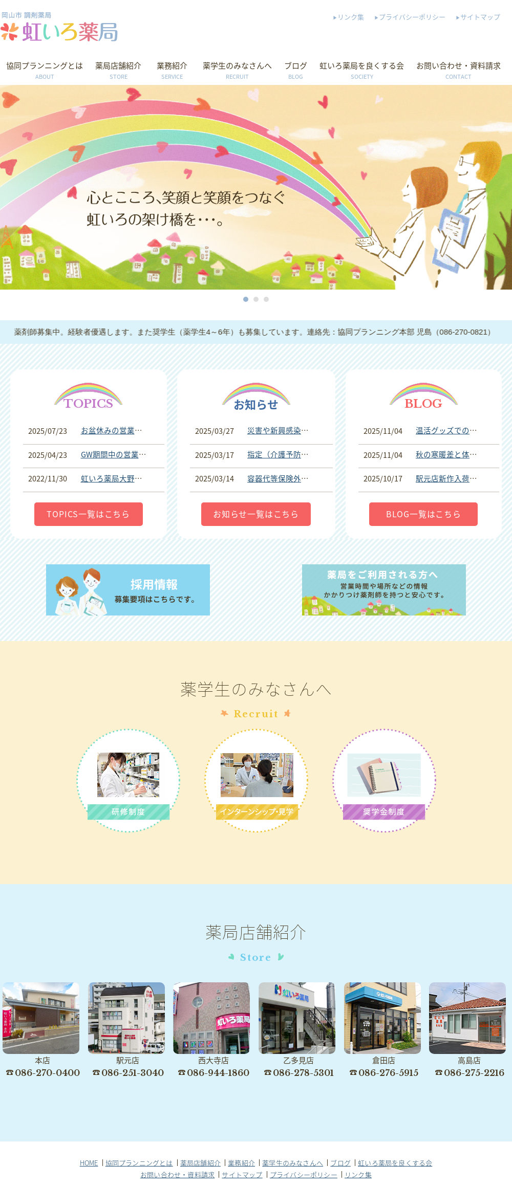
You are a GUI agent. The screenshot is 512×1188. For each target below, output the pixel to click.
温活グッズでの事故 (450, 430)
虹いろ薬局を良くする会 (361, 71)
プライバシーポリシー (412, 16)
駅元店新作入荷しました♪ (460, 478)
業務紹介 (172, 71)
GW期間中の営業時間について (133, 454)
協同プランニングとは (44, 71)
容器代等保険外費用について (297, 478)
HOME (89, 1163)
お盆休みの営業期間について (131, 430)
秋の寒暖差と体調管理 (454, 454)
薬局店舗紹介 (118, 71)
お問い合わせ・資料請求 (458, 71)
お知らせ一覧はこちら (256, 514)
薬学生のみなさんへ (237, 71)
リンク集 (350, 16)
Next (504, 187)
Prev (8, 187)
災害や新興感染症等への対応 (297, 430)
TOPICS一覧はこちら (88, 514)
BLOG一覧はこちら (423, 514)
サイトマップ (480, 16)
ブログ (295, 71)
